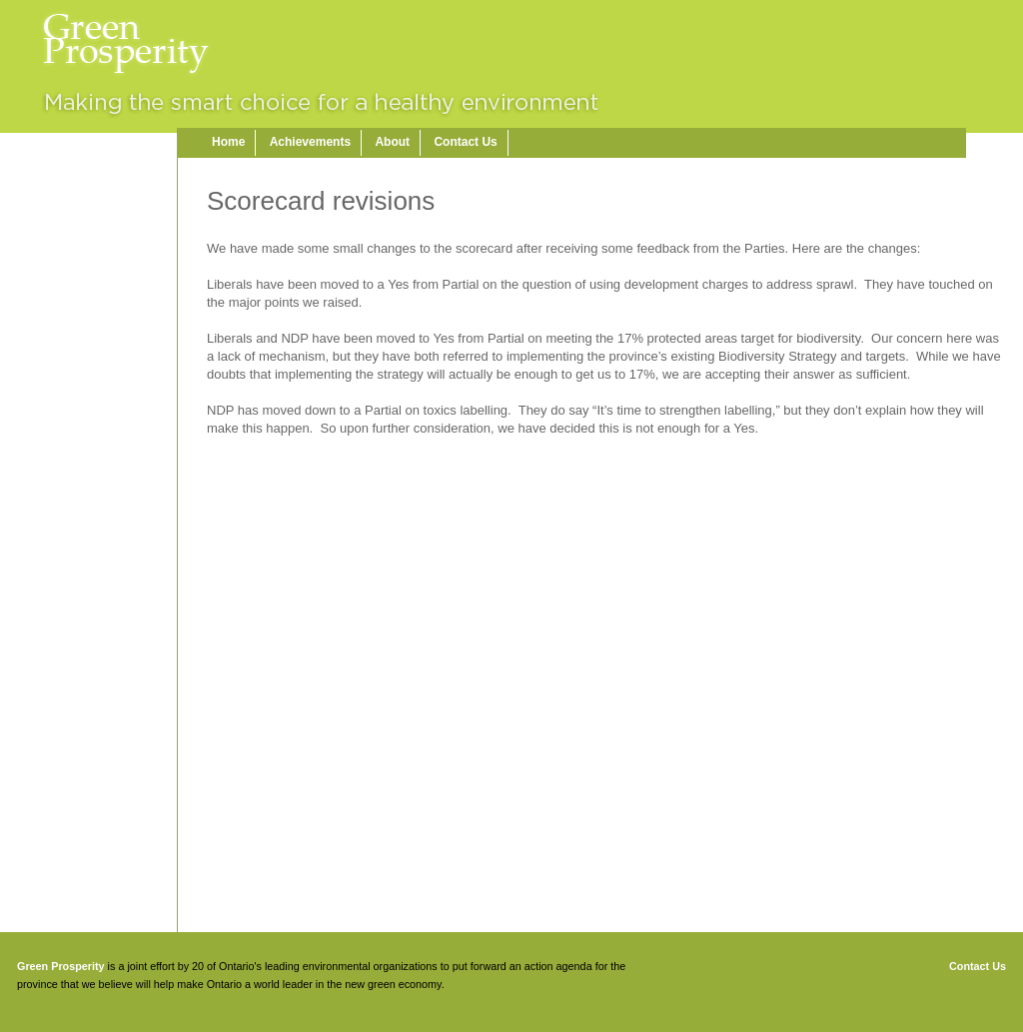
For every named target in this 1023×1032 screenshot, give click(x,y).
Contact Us (465, 142)
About (392, 142)
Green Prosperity (61, 966)
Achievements (310, 142)
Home (228, 142)
